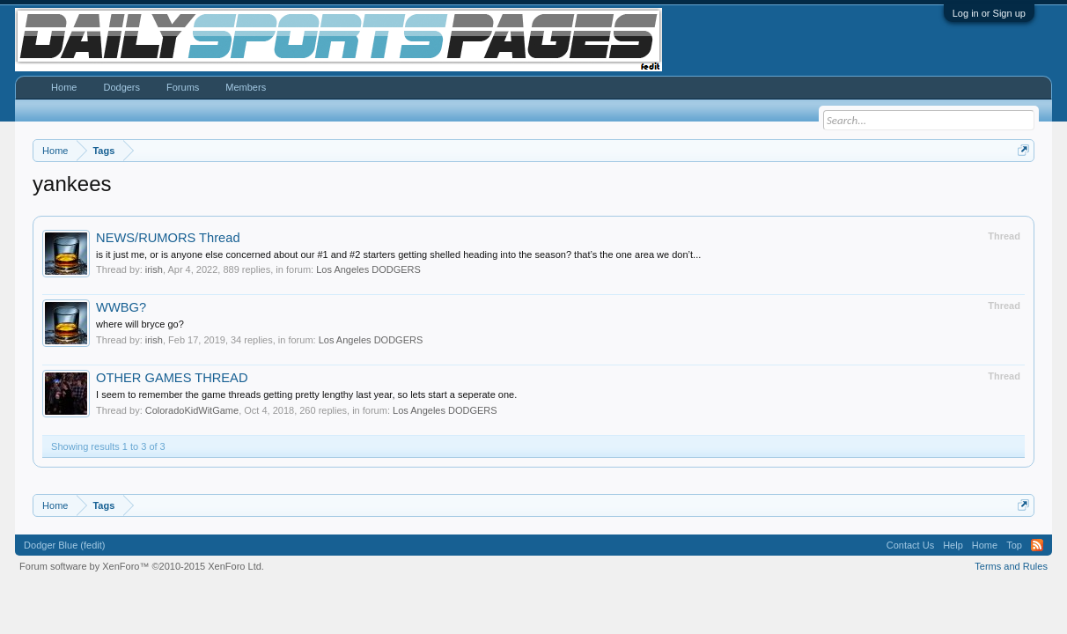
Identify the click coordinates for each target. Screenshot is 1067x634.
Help (953, 545)
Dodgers (121, 87)
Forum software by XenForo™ (141, 566)
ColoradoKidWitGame (192, 410)
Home (64, 87)
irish (154, 269)
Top (1014, 545)
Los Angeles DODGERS (368, 269)
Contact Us (910, 545)
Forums (182, 87)
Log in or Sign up (989, 13)
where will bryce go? (140, 324)
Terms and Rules (1011, 566)
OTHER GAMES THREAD (171, 378)
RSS (1037, 545)
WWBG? (121, 307)
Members (245, 87)
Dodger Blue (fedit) (64, 545)
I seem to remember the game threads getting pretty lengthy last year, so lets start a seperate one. (306, 394)
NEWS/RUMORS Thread (167, 238)
